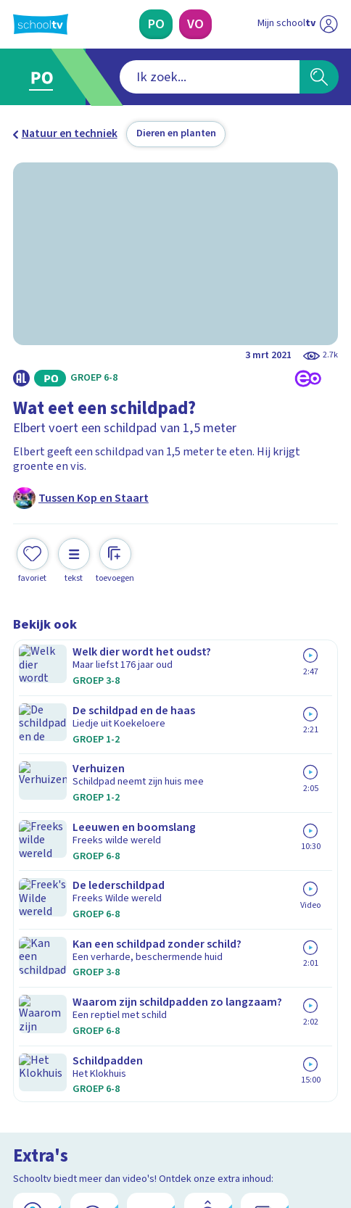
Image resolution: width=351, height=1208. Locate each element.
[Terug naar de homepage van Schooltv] (40, 24)
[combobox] (156, 77)
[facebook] (20, 1101)
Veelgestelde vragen (76, 844)
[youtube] (116, 1101)
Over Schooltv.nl (63, 864)
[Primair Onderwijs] (156, 24)
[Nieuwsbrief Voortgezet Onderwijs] (247, 996)
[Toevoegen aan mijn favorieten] (33, 558)
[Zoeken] (319, 77)
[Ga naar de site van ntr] (283, 1133)
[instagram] (52, 1101)
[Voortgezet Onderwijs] (195, 24)
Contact (37, 825)
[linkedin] (84, 1101)
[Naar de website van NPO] (329, 24)
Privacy (35, 883)
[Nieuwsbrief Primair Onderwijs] (104, 996)
